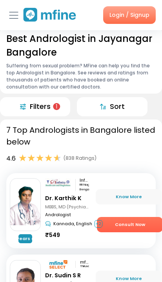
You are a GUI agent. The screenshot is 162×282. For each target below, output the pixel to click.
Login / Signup (129, 15)
